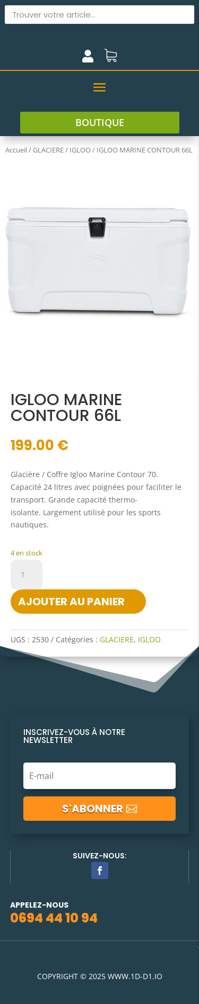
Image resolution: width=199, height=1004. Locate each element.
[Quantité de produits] (26, 574)
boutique (99, 122)
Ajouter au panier (71, 601)
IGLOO (80, 150)
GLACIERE (48, 150)
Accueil (16, 150)
